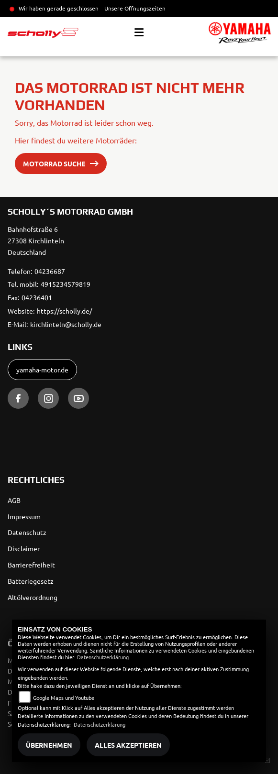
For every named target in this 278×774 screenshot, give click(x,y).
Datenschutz (27, 532)
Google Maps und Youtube (63, 697)
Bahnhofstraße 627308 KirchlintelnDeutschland (36, 240)
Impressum (24, 516)
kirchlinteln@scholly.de (65, 324)
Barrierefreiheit (31, 564)
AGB (14, 500)
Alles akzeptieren (128, 745)
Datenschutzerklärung (103, 657)
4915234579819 (65, 284)
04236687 (49, 271)
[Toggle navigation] (139, 32)
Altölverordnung (32, 597)
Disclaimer (24, 548)
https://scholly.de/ (64, 310)
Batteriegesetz (31, 581)
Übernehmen (49, 745)
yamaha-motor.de (42, 369)
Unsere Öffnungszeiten (135, 8)
